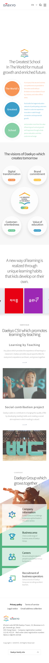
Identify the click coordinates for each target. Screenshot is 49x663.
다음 (27, 39)
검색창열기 (40, 5)
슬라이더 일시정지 (21, 39)
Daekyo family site (17, 652)
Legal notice (12, 608)
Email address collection (31, 608)
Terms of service (32, 604)
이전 (24, 39)
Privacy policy (16, 604)
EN (32, 5)
